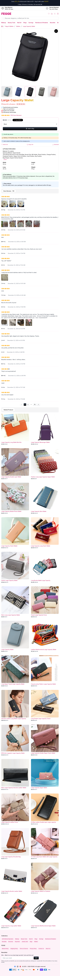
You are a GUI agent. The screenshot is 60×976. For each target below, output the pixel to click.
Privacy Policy (33, 948)
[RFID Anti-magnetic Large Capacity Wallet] (15, 740)
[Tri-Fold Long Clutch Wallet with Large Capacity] (45, 843)
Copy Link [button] (30, 144)
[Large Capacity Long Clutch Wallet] (45, 532)
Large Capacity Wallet (29, 26)
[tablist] (30, 191)
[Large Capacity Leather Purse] (15, 809)
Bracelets (52, 22)
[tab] (9, 191)
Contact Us (41, 948)
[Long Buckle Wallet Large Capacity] (45, 567)
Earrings (31, 22)
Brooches (10, 941)
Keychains (17, 941)
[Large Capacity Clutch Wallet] (15, 532)
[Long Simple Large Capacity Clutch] (45, 705)
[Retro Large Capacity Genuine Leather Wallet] (15, 774)
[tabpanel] (30, 300)
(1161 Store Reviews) (16, 115)
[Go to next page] (38, 404)
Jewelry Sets (25, 941)
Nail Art (19, 22)
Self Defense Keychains (7, 939)
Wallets (18, 26)
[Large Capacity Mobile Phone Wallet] (15, 498)
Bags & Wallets (9, 26)
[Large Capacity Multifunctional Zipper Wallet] (45, 912)
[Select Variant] (30, 124)
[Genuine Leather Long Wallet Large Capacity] (15, 705)
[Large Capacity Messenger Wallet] (45, 429)
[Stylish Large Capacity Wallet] (15, 567)
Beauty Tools (11, 22)
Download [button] (55, 144)
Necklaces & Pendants (41, 22)
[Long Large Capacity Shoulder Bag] (15, 843)
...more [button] (5, 159)
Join (36, 958)
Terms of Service (24, 948)
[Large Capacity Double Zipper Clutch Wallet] (45, 740)
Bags (31, 941)
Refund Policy (5, 948)
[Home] (15, 13)
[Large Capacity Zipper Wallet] (45, 774)
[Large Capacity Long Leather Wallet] (15, 912)
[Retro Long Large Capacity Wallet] (15, 602)
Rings (25, 22)
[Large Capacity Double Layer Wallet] (15, 463)
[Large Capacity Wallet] (15, 636)
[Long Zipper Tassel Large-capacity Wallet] (15, 671)
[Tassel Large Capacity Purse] (45, 602)
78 (34, 404)
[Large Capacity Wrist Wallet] (45, 498)
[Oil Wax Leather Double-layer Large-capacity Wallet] (45, 809)
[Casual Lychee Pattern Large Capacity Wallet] (45, 671)
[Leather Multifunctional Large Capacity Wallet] (45, 636)
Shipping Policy (14, 948)
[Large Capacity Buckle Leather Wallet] (15, 878)
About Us (48, 948)
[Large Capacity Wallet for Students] (45, 878)
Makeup (3, 22)
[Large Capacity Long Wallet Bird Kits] (15, 429)
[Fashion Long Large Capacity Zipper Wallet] (45, 463)
